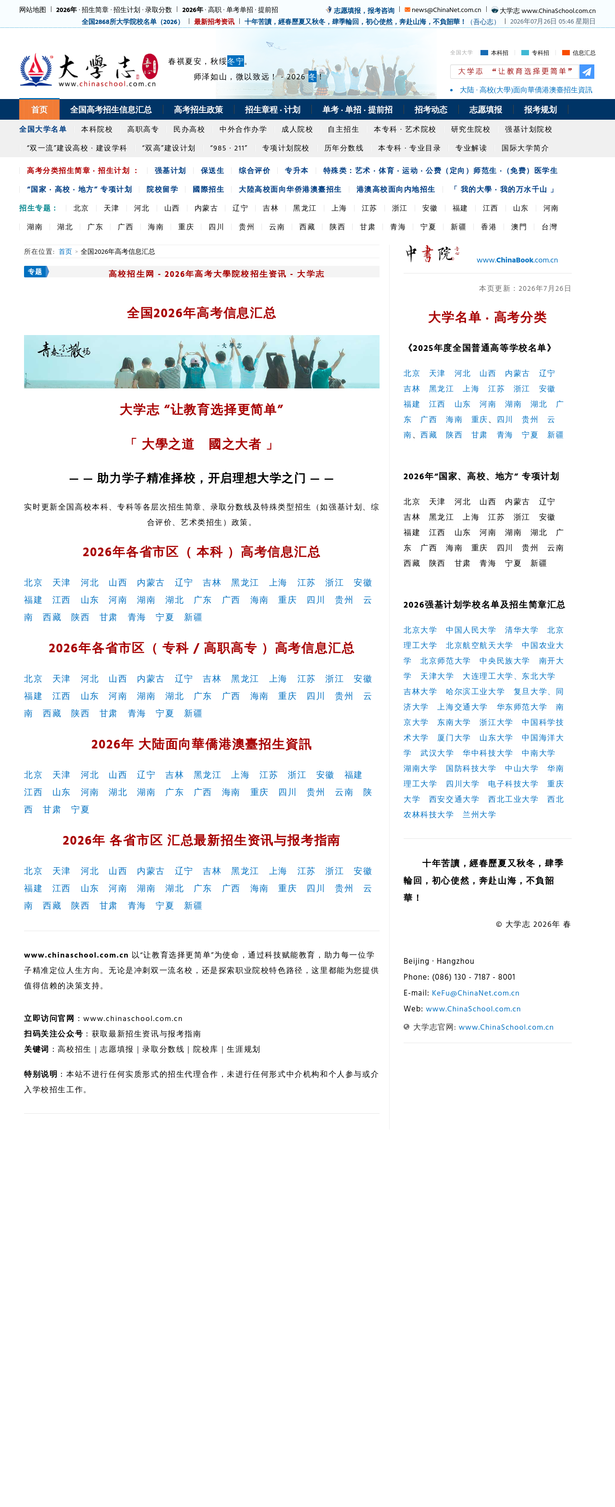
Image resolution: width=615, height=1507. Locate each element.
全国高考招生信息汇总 (111, 109)
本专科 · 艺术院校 (405, 129)
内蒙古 (207, 207)
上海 (339, 207)
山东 (521, 207)
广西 (126, 226)
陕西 (337, 226)
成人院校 (297, 129)
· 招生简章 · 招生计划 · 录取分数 (114, 9)
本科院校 (97, 129)
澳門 (519, 226)
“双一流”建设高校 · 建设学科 (77, 147)
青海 (398, 226)
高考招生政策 (198, 109)
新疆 (459, 226)
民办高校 (189, 129)
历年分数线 (344, 147)
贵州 (247, 226)
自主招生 (343, 129)
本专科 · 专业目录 (409, 147)
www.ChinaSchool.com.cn (473, 1008)
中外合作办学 (243, 129)
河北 (142, 207)
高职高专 (143, 129)
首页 (39, 109)
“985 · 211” (229, 147)
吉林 (271, 207)
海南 (156, 226)
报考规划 (540, 109)
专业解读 (471, 147)
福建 (460, 207)
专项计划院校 (286, 147)
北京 (81, 207)
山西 (172, 207)
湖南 (35, 226)
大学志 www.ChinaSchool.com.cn (548, 10)
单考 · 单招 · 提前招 (357, 109)
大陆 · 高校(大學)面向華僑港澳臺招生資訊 (526, 90)
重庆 (186, 226)
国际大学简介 (525, 147)
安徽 (430, 207)
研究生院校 (471, 129)
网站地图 (32, 9)
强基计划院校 (529, 129)
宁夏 (428, 226)
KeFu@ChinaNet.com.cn (476, 992)
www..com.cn (517, 259)
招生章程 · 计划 (272, 109)
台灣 (549, 226)
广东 (95, 226)
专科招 (540, 52)
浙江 (400, 207)
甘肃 (368, 226)
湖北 (65, 226)
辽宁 (240, 207)
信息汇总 (584, 52)
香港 (489, 226)
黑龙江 (305, 207)
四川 (216, 226)
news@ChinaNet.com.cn (446, 9)
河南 (551, 207)
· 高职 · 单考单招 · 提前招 (230, 9)
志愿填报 (485, 109)
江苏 (370, 207)
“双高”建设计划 (169, 147)
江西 (491, 207)
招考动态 (431, 109)
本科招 (499, 52)
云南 (277, 226)
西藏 (307, 226)
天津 (112, 207)
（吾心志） (372, 21)
